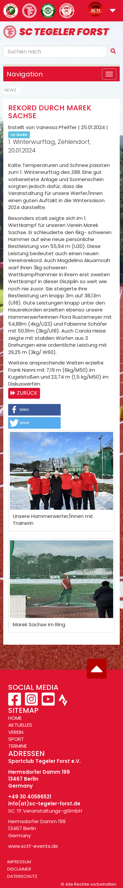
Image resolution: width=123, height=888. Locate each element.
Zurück (27, 393)
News (10, 90)
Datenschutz (22, 876)
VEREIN (15, 732)
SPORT (16, 739)
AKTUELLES (20, 724)
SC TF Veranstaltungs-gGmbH (45, 810)
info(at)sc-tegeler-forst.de (44, 803)
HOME (15, 717)
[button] (113, 11)
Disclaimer (19, 869)
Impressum (19, 862)
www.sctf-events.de (33, 846)
